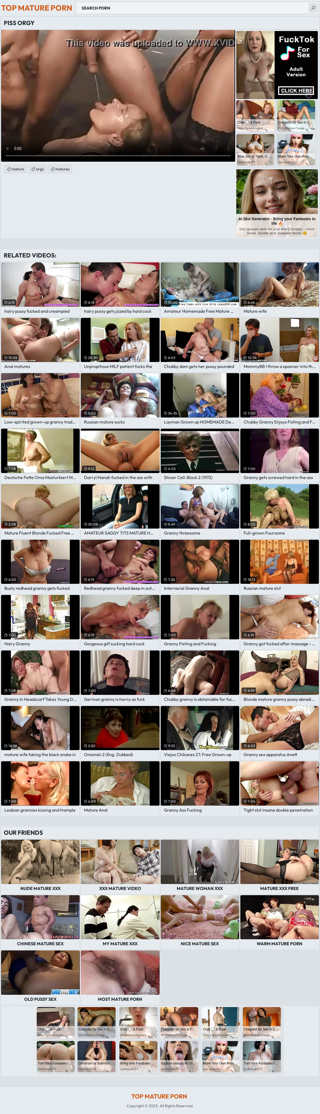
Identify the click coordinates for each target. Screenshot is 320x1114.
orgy (40, 169)
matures (62, 169)
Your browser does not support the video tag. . (118, 96)
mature (18, 169)
